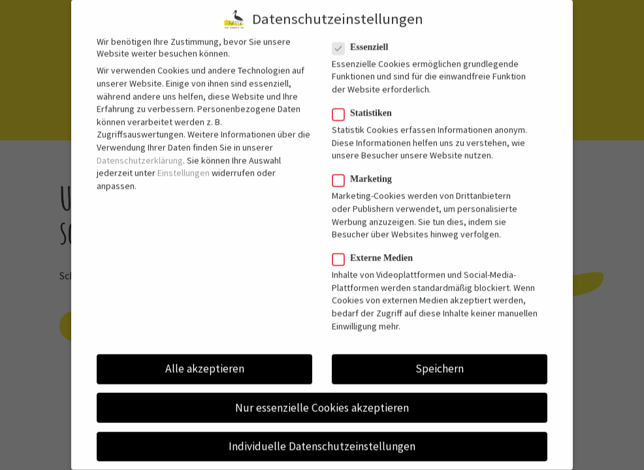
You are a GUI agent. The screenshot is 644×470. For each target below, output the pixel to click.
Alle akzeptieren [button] (204, 359)
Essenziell (365, 38)
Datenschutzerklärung (140, 151)
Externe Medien (378, 249)
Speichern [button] (439, 359)
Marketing (367, 170)
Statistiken (367, 104)
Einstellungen (183, 164)
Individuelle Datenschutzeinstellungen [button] (322, 437)
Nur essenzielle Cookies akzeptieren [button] (322, 398)
